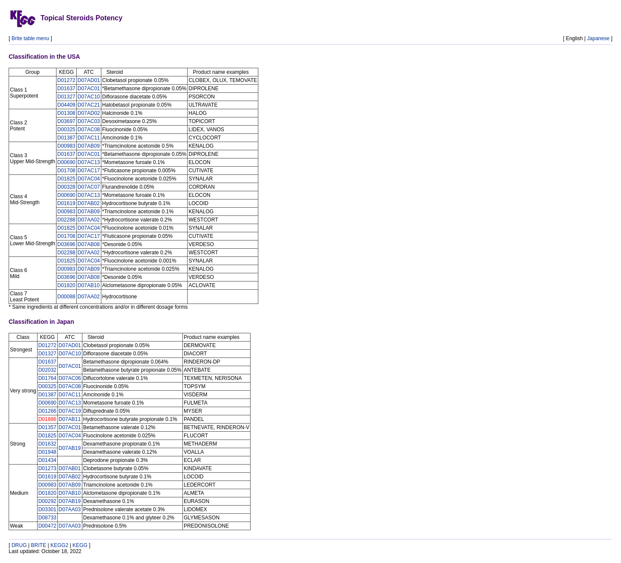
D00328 (66, 187)
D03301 (47, 509)
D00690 (66, 162)
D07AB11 (70, 419)
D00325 (66, 130)
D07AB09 (89, 146)
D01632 (47, 444)
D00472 (47, 526)
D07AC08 (89, 130)
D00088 (66, 297)
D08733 (47, 518)
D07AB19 (70, 448)
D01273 (47, 468)
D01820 (66, 285)
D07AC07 (89, 187)
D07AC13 (89, 162)
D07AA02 (89, 220)
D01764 (47, 378)
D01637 (66, 88)
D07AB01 (70, 468)
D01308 (66, 113)
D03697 (66, 121)
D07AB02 (89, 203)
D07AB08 (89, 244)
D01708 (66, 171)
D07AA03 (70, 509)
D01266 (47, 411)
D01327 (66, 97)
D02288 (66, 220)
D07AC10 (89, 97)
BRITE (38, 545)
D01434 (47, 460)
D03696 (66, 244)
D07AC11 (89, 138)
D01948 (47, 452)
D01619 (66, 203)
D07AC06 (70, 378)
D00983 (66, 146)
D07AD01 (89, 80)
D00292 (47, 501)
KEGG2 (59, 545)
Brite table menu (30, 38)
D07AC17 (89, 171)
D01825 (66, 179)
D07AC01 (89, 88)
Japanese (598, 38)
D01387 (66, 138)
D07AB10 (89, 285)
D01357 (47, 427)
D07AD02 (89, 113)
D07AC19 (70, 411)
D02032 (47, 370)
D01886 (47, 419)
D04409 (66, 105)
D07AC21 (89, 105)
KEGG (80, 545)
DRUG (19, 545)
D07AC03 (89, 121)
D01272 (66, 80)
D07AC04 (89, 179)
